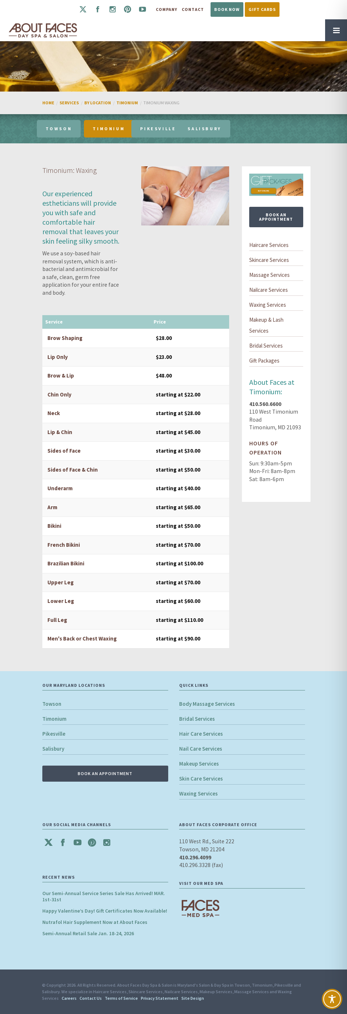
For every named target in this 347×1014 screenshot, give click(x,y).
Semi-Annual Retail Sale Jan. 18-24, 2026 (88, 933)
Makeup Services (199, 763)
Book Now (227, 9)
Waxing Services (267, 304)
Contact (193, 9)
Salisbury (53, 748)
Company (166, 9)
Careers (69, 998)
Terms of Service (121, 998)
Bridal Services (266, 345)
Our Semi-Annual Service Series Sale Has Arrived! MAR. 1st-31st (103, 896)
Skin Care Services (201, 778)
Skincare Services (269, 259)
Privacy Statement (159, 998)
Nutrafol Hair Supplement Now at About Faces (94, 922)
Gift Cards (262, 9)
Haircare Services (269, 244)
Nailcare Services (268, 289)
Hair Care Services (201, 733)
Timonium (54, 718)
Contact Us (91, 998)
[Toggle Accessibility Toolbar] (332, 999)
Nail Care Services (200, 748)
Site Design (192, 998)
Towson (51, 703)
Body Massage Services (207, 703)
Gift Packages (264, 360)
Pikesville (53, 733)
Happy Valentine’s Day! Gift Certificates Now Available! (104, 910)
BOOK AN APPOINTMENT (276, 217)
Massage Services (269, 274)
